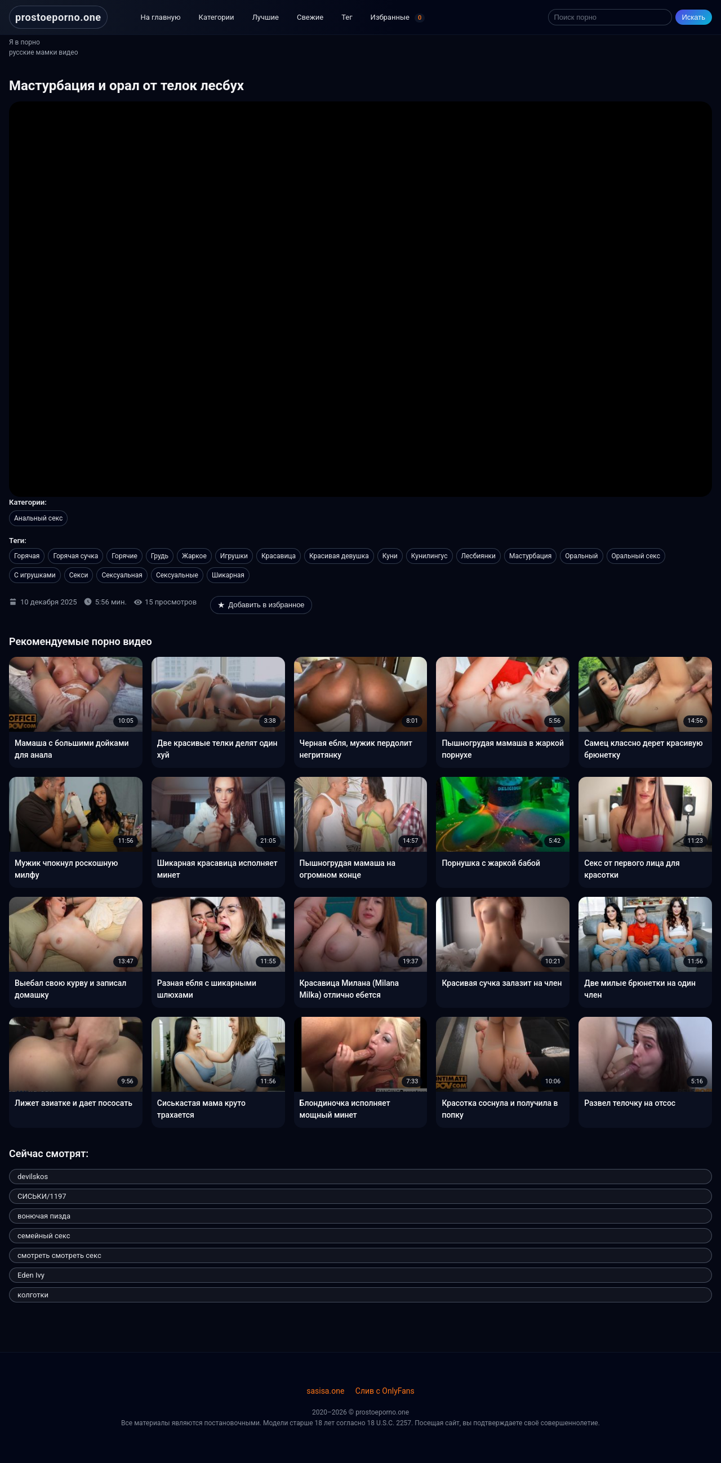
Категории (216, 17)
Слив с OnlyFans (385, 1390)
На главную (161, 17)
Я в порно (24, 42)
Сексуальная (121, 575)
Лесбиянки (478, 556)
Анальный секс (38, 518)
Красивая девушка (339, 556)
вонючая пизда (43, 1216)
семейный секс (43, 1235)
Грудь (159, 556)
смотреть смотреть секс (59, 1255)
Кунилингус (429, 556)
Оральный (581, 556)
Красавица (278, 556)
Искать (694, 17)
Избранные (398, 18)
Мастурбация (530, 556)
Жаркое (194, 556)
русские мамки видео (43, 52)
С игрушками (35, 575)
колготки (32, 1295)
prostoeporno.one (58, 17)
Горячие (124, 556)
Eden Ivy (30, 1275)
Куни (390, 556)
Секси (78, 575)
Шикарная (228, 575)
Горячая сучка (75, 556)
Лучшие (265, 17)
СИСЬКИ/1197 (41, 1196)
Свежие (310, 17)
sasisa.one (325, 1390)
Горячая (26, 556)
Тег (346, 17)
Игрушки (234, 556)
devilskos (32, 1176)
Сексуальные (177, 575)
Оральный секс (636, 556)
